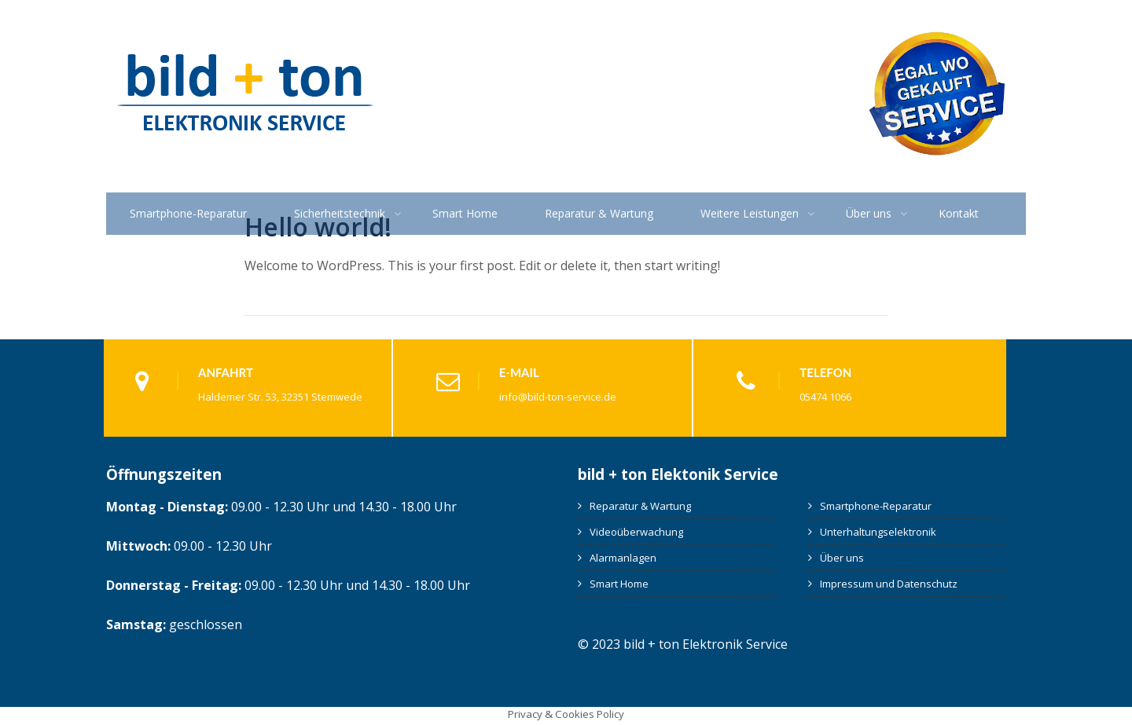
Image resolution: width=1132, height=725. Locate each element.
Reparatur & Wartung (599, 213)
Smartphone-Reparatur (188, 213)
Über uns (868, 213)
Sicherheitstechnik (339, 213)
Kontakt (959, 213)
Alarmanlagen (623, 558)
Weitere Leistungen (749, 213)
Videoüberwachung (636, 532)
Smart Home (465, 213)
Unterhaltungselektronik (878, 532)
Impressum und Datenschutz (888, 584)
